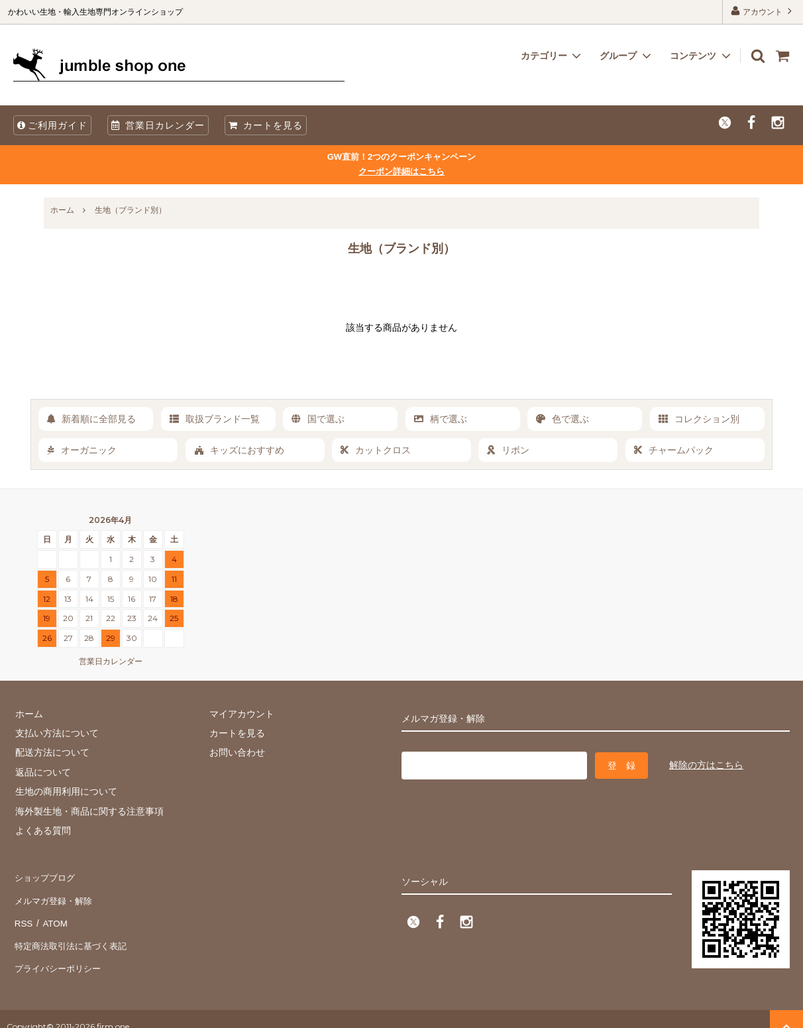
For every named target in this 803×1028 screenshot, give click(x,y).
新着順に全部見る (91, 419)
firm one (113, 1011)
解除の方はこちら (706, 764)
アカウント (763, 11)
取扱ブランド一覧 (215, 419)
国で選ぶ (318, 419)
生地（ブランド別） (130, 210)
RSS (22, 915)
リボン (508, 450)
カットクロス (376, 450)
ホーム (62, 210)
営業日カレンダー (158, 125)
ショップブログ (45, 877)
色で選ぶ (562, 419)
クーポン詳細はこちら (401, 171)
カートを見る (266, 125)
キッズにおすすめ (239, 450)
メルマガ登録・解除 (55, 896)
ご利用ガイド (52, 125)
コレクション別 (699, 419)
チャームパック (674, 450)
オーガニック (82, 450)
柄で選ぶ (440, 419)
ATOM (53, 915)
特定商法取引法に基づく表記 (73, 935)
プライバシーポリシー (59, 954)
